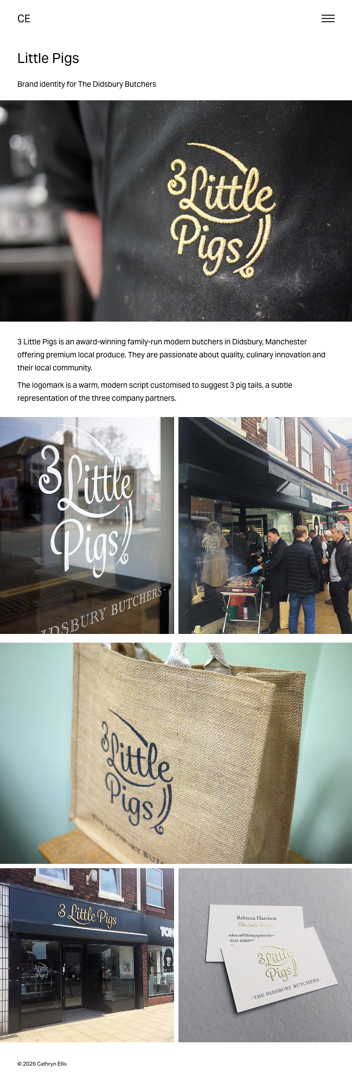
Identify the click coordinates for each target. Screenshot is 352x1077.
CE (23, 18)
